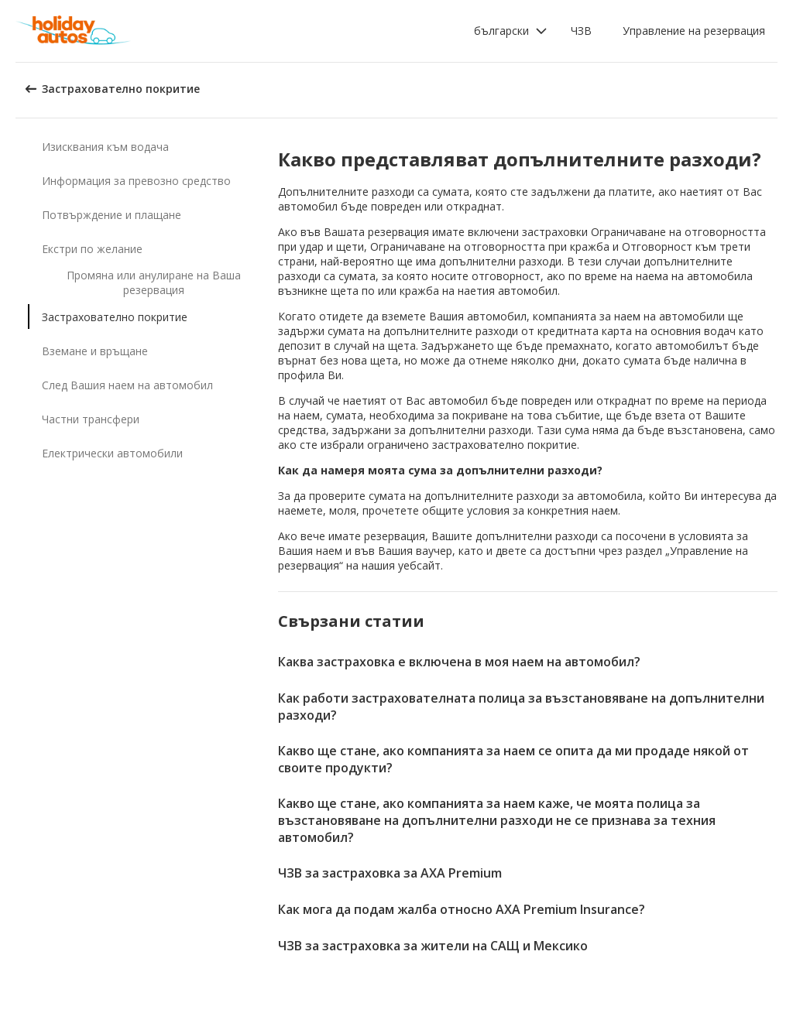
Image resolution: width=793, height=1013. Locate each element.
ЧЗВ (581, 30)
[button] (510, 30)
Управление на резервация (694, 30)
